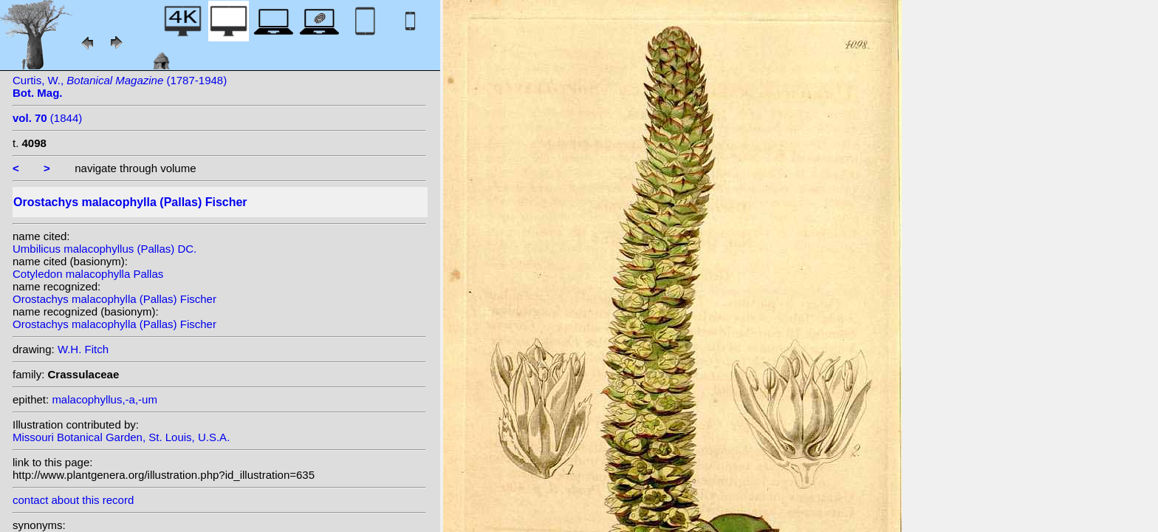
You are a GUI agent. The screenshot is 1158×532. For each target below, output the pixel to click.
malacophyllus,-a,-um (104, 399)
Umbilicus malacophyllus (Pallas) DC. (104, 248)
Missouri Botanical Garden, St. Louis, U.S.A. (121, 437)
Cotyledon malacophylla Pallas (88, 273)
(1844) (47, 118)
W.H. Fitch (83, 349)
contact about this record (73, 500)
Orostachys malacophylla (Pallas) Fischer (114, 299)
